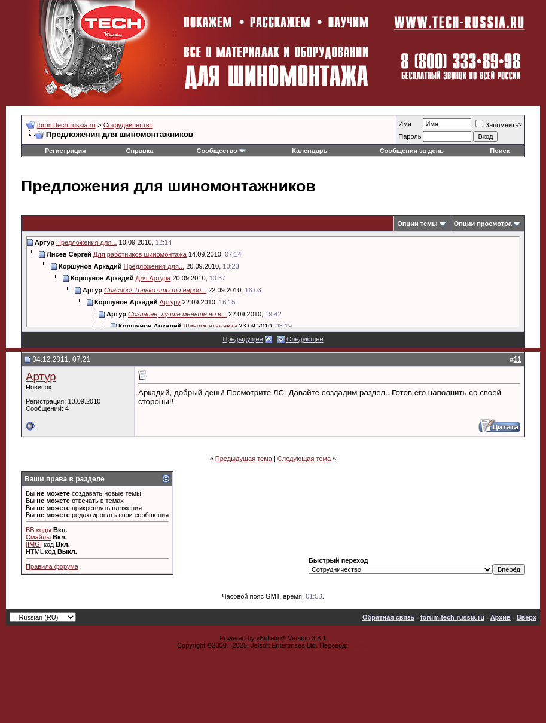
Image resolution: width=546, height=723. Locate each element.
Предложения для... (86, 242)
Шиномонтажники (210, 326)
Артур (41, 376)
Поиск (500, 150)
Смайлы (38, 537)
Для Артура (153, 278)
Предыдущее (242, 339)
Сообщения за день (412, 150)
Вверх (526, 617)
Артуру (170, 302)
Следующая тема (304, 458)
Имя (404, 123)
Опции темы (417, 223)
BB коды (38, 529)
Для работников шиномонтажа (140, 254)
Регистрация (65, 150)
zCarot (359, 645)
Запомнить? (498, 125)
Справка (140, 150)
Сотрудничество (128, 125)
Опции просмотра (483, 223)
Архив (500, 617)
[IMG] (34, 544)
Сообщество (220, 150)
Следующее (305, 339)
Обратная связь (388, 617)
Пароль (409, 136)
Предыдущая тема (243, 458)
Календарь (309, 150)
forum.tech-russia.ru (66, 125)
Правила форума (52, 566)
